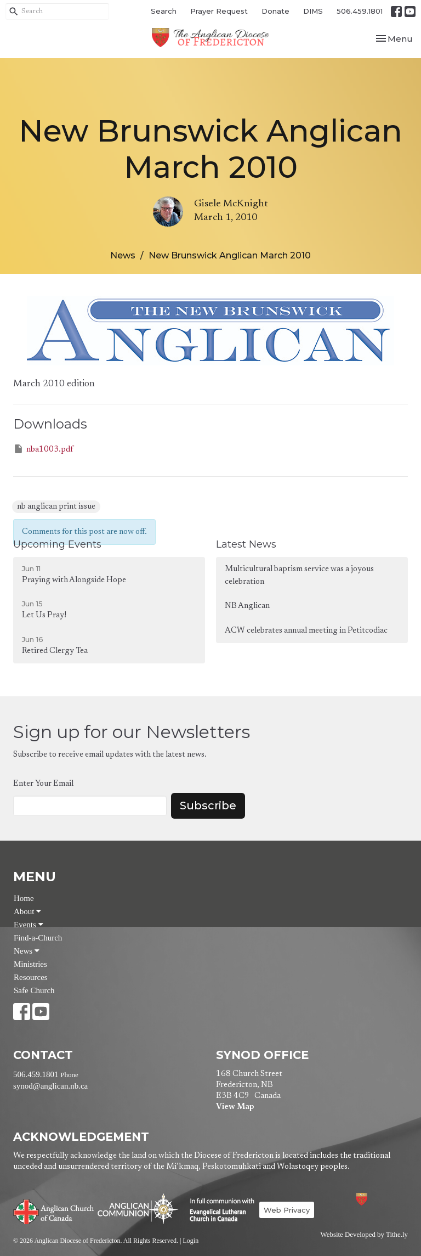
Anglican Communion (138, 1208)
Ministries (30, 964)
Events (28, 924)
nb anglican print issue (56, 507)
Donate (275, 11)
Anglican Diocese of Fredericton (376, 1199)
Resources (31, 977)
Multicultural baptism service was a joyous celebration (299, 575)
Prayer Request (219, 11)
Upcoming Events (57, 544)
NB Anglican (247, 606)
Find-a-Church (38, 937)
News (122, 255)
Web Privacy (287, 1210)
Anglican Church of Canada (54, 1210)
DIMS (313, 11)
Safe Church (34, 990)
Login (190, 1240)
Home (24, 898)
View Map (235, 1107)
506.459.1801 (360, 11)
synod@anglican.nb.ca (50, 1086)
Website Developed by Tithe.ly (364, 1234)
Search (164, 11)
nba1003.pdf (43, 448)
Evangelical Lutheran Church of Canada (218, 1210)
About (27, 911)
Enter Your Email (43, 784)
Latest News (246, 544)
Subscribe (208, 805)
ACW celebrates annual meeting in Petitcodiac (306, 631)
